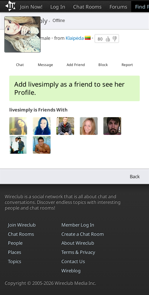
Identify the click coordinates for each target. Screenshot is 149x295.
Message (45, 64)
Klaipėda (75, 38)
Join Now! (31, 6)
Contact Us (73, 261)
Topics (14, 261)
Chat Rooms (87, 6)
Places (14, 252)
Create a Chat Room (82, 234)
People (15, 243)
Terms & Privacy (78, 252)
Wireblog (71, 270)
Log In (57, 6)
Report (127, 64)
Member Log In (77, 225)
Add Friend (76, 64)
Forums (118, 6)
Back (135, 176)
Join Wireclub (22, 225)
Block (103, 64)
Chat (20, 64)
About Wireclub (77, 243)
